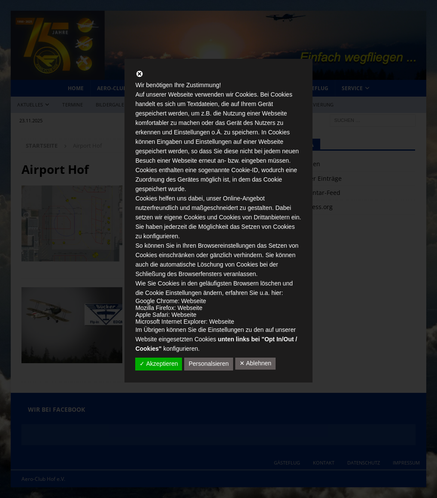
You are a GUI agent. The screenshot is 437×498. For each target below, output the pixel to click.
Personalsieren (208, 363)
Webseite (193, 301)
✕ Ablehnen (255, 363)
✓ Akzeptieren (159, 363)
